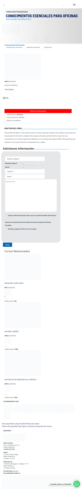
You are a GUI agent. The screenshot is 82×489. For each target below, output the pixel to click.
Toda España (9, 89)
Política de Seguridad (9, 426)
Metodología (48, 47)
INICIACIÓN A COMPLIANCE (14, 283)
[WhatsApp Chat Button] (77, 484)
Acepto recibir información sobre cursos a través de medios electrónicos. (32, 215)
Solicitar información (38, 111)
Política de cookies (32, 423)
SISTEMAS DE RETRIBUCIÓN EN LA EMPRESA (20, 379)
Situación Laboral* (11, 163)
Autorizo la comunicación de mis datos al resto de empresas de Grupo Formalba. (28, 223)
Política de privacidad (17, 423)
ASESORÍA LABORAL (11, 331)
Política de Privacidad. (29, 229)
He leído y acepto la (22, 229)
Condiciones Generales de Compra (39, 426)
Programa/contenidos (33, 47)
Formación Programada (17, 12)
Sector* (7, 167)
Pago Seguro (22, 426)
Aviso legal (6, 423)
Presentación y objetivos (14, 47)
